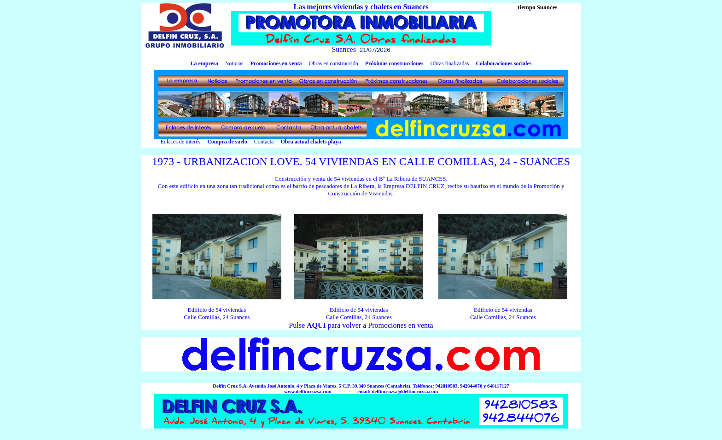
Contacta (264, 141)
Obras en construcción (333, 63)
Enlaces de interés (171, 141)
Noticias (234, 63)
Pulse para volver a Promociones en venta (361, 325)
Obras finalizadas (450, 63)
